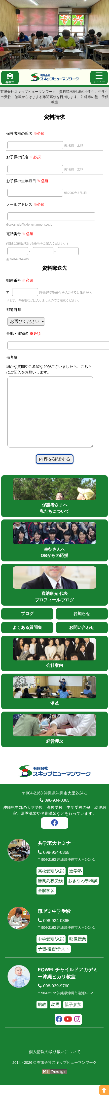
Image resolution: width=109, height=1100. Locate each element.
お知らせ (81, 628)
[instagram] (77, 1035)
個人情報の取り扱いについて (54, 1067)
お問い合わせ (81, 642)
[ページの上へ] (104, 1090)
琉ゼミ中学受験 (54, 926)
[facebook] (54, 838)
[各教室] (10, 77)
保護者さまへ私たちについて (54, 511)
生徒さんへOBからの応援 (54, 555)
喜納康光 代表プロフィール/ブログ (54, 599)
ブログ (27, 628)
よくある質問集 (27, 642)
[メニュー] (99, 77)
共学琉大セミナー (56, 858)
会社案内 (54, 668)
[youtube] (68, 1035)
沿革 (54, 706)
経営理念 (54, 744)
